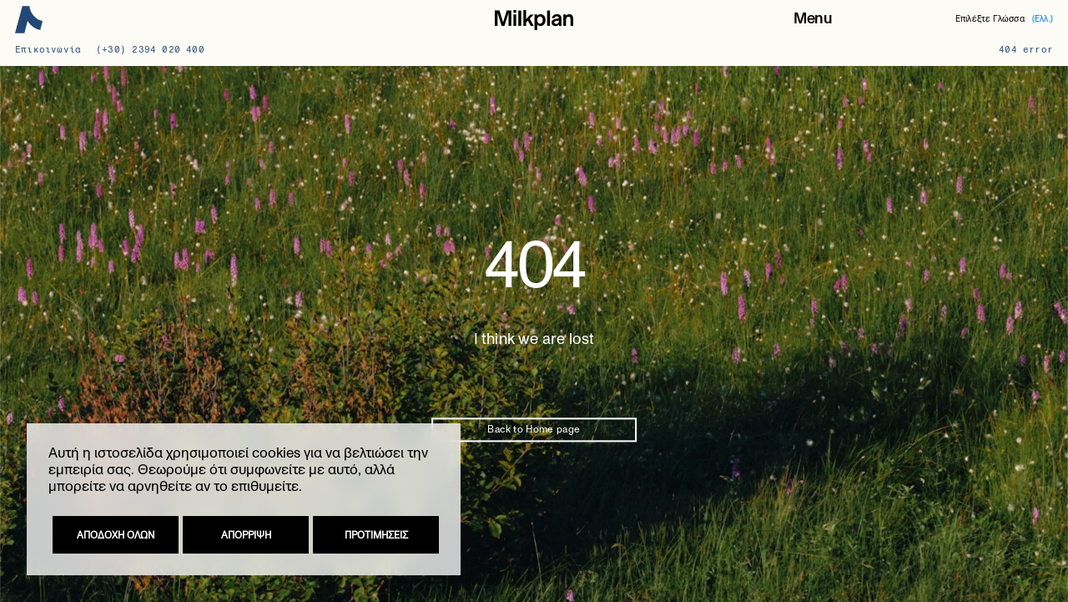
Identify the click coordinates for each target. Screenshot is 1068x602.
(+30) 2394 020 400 (150, 49)
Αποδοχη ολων (115, 535)
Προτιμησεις (376, 535)
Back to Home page (533, 430)
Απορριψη (246, 535)
